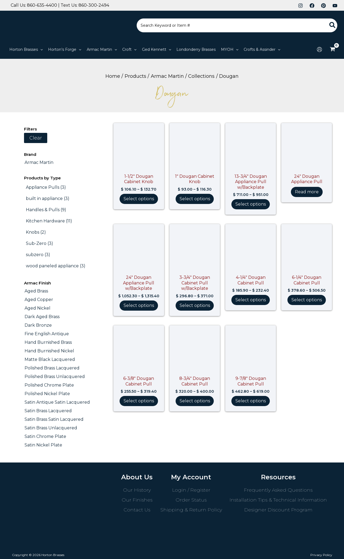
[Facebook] (312, 5)
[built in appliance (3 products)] (47, 198)
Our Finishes (137, 500)
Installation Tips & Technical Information (278, 500)
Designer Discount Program (278, 510)
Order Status (191, 500)
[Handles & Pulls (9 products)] (46, 209)
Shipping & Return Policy (191, 510)
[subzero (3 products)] (38, 254)
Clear (35, 138)
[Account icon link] (319, 49)
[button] (40, 49)
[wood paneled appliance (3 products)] (55, 266)
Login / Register (191, 490)
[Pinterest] (323, 5)
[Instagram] (300, 5)
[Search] (332, 25)
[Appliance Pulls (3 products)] (46, 187)
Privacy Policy (321, 555)
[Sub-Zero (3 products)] (39, 243)
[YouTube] (335, 5)
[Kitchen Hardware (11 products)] (49, 221)
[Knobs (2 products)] (36, 232)
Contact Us (137, 510)
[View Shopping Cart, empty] (332, 49)
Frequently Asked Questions (278, 490)
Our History (137, 490)
